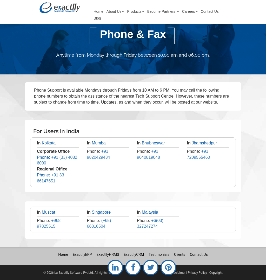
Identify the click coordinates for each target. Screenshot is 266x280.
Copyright (216, 273)
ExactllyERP (82, 254)
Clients (179, 254)
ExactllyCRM (134, 254)
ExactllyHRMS (107, 254)
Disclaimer (178, 273)
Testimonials (159, 254)
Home (63, 254)
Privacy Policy (197, 273)
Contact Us (199, 254)
